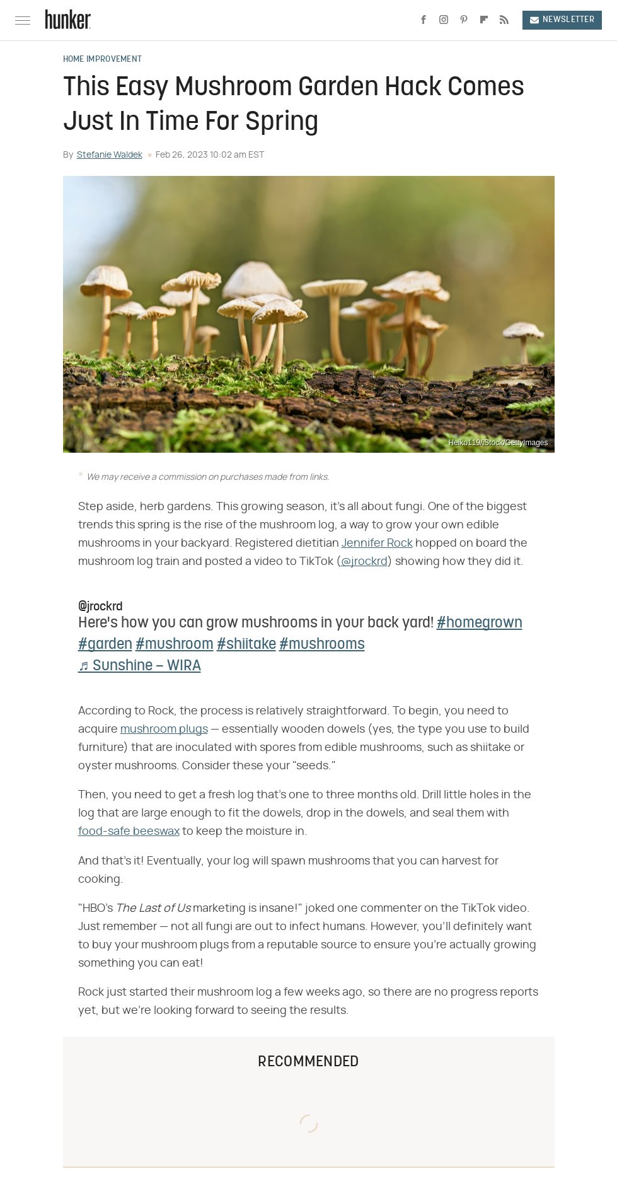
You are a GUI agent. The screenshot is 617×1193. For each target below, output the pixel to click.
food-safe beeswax (129, 831)
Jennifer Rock (377, 543)
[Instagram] (443, 20)
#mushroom (175, 645)
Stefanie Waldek (109, 155)
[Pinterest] (464, 20)
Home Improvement (102, 59)
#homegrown (479, 623)
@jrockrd (364, 561)
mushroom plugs (164, 729)
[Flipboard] (484, 20)
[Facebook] (423, 20)
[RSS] (504, 20)
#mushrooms (322, 645)
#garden (105, 645)
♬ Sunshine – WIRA (139, 666)
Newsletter (562, 20)
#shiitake (246, 645)
